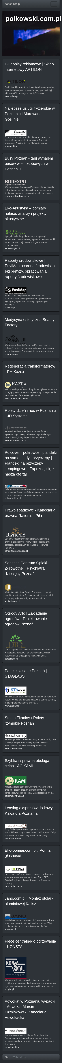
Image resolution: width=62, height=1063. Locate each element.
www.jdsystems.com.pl (15, 440)
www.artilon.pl (11, 96)
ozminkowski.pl (12, 1047)
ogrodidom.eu (11, 659)
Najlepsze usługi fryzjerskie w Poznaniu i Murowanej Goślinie (30, 113)
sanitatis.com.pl (12, 601)
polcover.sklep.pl (13, 498)
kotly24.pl (9, 989)
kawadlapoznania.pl (14, 838)
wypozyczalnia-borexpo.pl (17, 196)
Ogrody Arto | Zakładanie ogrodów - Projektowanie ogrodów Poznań (26, 618)
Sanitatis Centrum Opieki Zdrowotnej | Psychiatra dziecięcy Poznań (26, 568)
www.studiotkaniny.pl (14, 748)
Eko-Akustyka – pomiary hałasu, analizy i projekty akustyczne (25, 213)
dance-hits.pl (12, 3)
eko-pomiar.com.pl (13, 886)
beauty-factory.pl (12, 354)
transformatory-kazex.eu (16, 398)
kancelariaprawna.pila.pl (16, 551)
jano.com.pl (10, 929)
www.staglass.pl (12, 706)
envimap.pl (10, 307)
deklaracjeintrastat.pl (14, 796)
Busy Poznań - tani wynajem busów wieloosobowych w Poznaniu (29, 163)
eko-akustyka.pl (12, 248)
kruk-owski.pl (11, 146)
